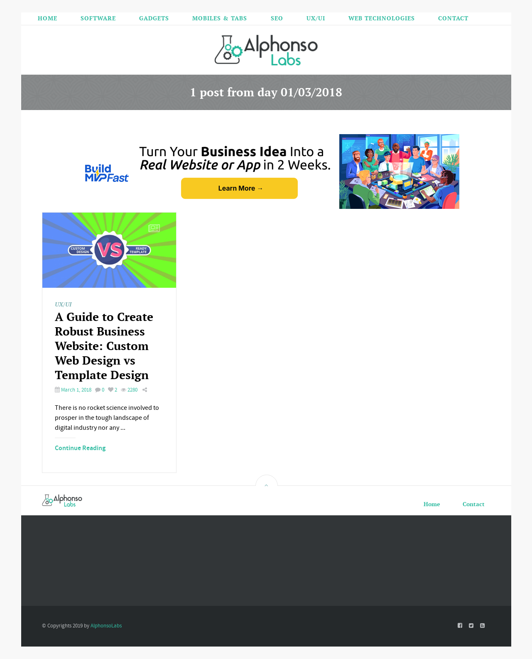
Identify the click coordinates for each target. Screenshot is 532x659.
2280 (129, 390)
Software (98, 18)
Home (47, 18)
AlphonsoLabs (106, 626)
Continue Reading (80, 448)
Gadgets (154, 18)
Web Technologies (381, 18)
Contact (453, 18)
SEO (277, 18)
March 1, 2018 (73, 390)
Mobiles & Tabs (219, 18)
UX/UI (315, 18)
